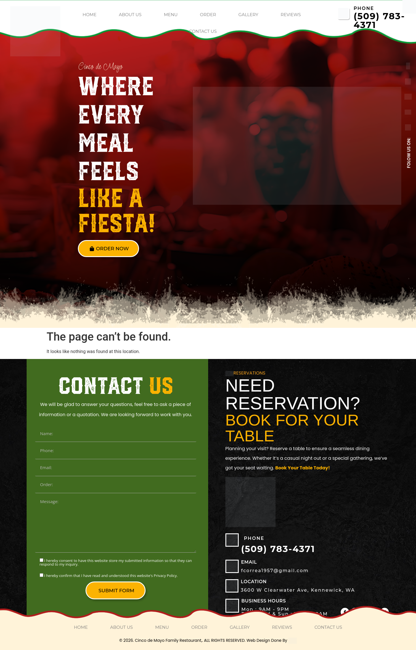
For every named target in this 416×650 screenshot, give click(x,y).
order (208, 14)
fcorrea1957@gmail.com (275, 570)
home (90, 14)
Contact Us (203, 31)
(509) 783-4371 (379, 20)
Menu (171, 14)
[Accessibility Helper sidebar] (409, 7)
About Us (130, 14)
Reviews (291, 14)
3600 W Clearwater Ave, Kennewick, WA (298, 590)
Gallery (248, 14)
